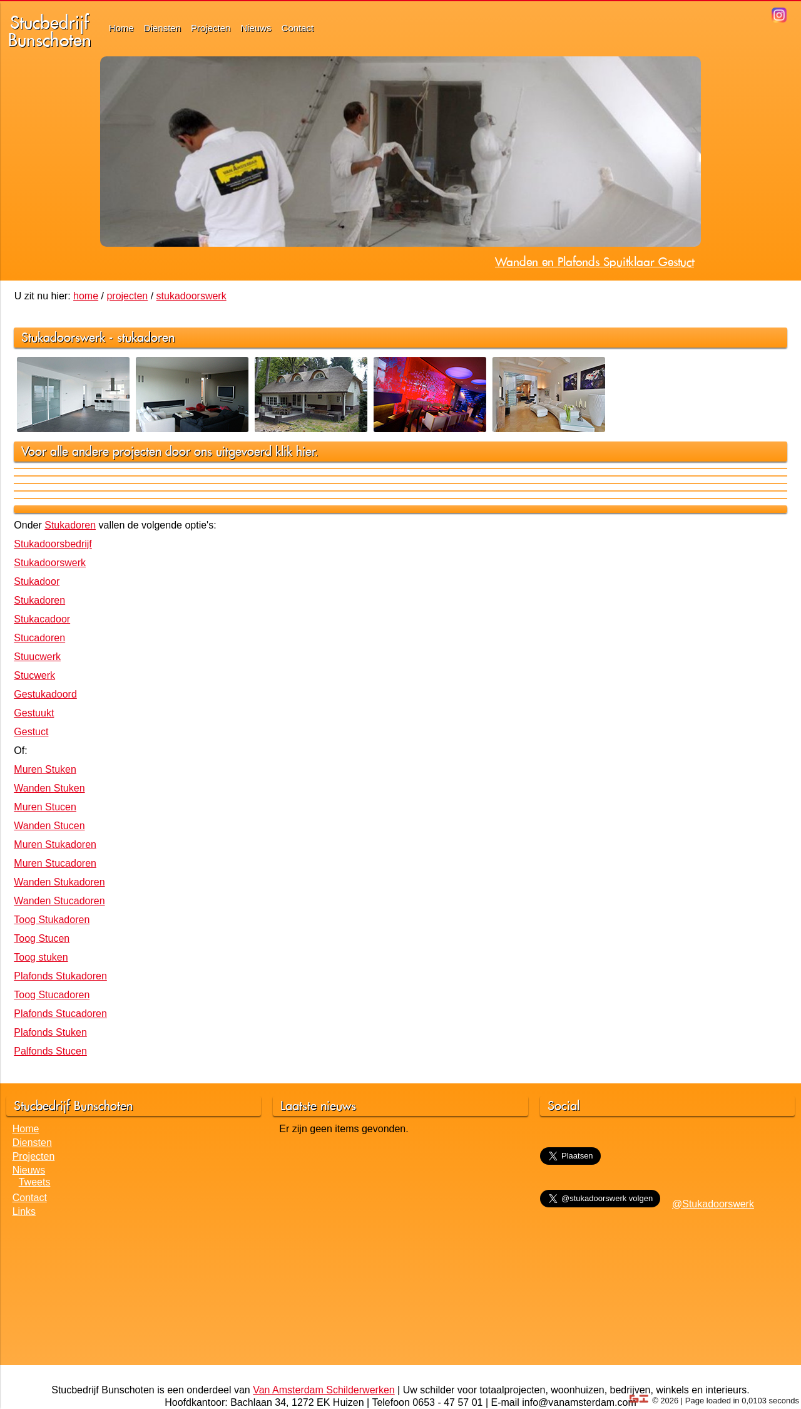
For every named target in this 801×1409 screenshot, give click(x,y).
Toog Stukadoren (51, 919)
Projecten (210, 28)
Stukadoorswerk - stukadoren (98, 337)
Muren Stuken (45, 769)
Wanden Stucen (49, 825)
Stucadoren (39, 637)
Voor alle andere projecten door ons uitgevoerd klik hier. (170, 451)
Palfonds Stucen (50, 1051)
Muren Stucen (45, 807)
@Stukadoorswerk (713, 1204)
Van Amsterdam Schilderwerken (323, 1390)
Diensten (162, 28)
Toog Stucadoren (51, 994)
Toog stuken (41, 957)
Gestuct (31, 731)
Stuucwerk (37, 656)
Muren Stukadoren (55, 844)
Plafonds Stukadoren (60, 976)
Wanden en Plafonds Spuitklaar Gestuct (594, 262)
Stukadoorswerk (50, 562)
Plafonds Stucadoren (60, 1013)
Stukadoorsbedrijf (53, 544)
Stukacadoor (42, 619)
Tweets (35, 1182)
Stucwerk (34, 675)
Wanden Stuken (49, 788)
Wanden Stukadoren (59, 882)
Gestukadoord (45, 694)
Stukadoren (70, 525)
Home (121, 28)
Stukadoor (36, 581)
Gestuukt (34, 713)
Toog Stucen (41, 938)
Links (24, 1211)
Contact (298, 28)
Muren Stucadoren (55, 863)
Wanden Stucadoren (59, 900)
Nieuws (255, 28)
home (85, 296)
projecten (127, 296)
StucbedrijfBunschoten (49, 31)
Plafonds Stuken (50, 1032)
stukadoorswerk (191, 296)
